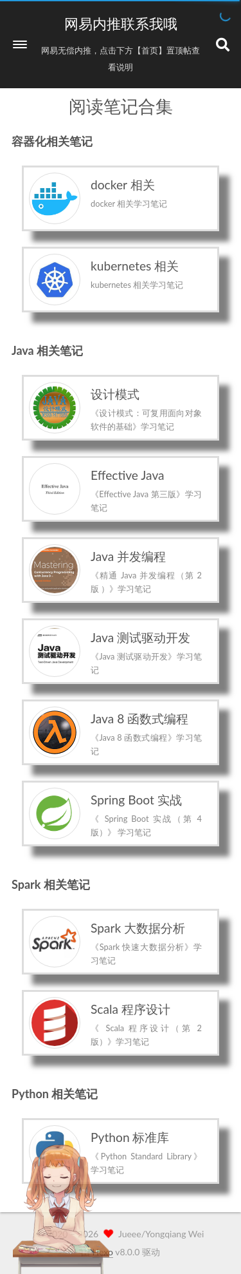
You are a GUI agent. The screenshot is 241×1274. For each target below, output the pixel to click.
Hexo (103, 1251)
